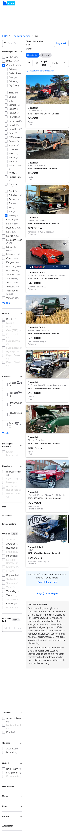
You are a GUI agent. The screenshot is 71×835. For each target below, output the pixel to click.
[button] (29, 63)
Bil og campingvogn (20, 36)
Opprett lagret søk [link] (47, 582)
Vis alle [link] (6, 303)
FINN (5, 36)
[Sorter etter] (60, 63)
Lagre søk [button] (61, 43)
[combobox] (12, 43)
